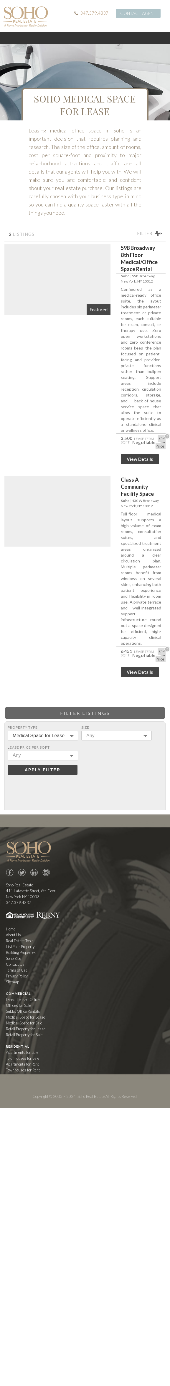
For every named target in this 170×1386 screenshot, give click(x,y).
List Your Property (20, 946)
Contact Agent (138, 13)
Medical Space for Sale (24, 1023)
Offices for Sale (18, 1005)
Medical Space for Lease (25, 1017)
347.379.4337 (94, 13)
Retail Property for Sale (24, 1034)
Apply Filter (42, 769)
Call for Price (161, 442)
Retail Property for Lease (25, 1029)
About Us (13, 935)
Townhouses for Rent (23, 1070)
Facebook (10, 872)
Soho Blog (13, 958)
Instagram (46, 872)
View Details (140, 459)
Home (10, 929)
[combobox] (43, 735)
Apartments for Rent (22, 1064)
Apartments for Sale (22, 1052)
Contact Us (15, 964)
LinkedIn (34, 872)
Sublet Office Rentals (23, 1011)
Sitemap (12, 982)
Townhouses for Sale (22, 1058)
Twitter (22, 872)
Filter (144, 233)
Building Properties (21, 952)
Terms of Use (16, 970)
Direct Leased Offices (24, 999)
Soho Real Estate (28, 852)
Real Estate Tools (20, 940)
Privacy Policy (17, 976)
